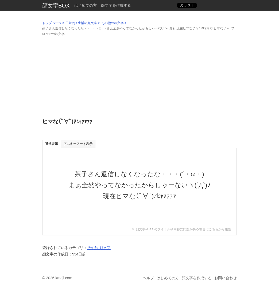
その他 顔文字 (99, 248)
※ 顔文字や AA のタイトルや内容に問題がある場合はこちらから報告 (181, 229)
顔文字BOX (55, 6)
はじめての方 (85, 5)
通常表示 (51, 144)
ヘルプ (148, 278)
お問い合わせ (225, 278)
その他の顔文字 (112, 23)
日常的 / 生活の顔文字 (81, 23)
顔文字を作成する (116, 5)
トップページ (51, 23)
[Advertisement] (139, 74)
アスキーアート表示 (78, 144)
